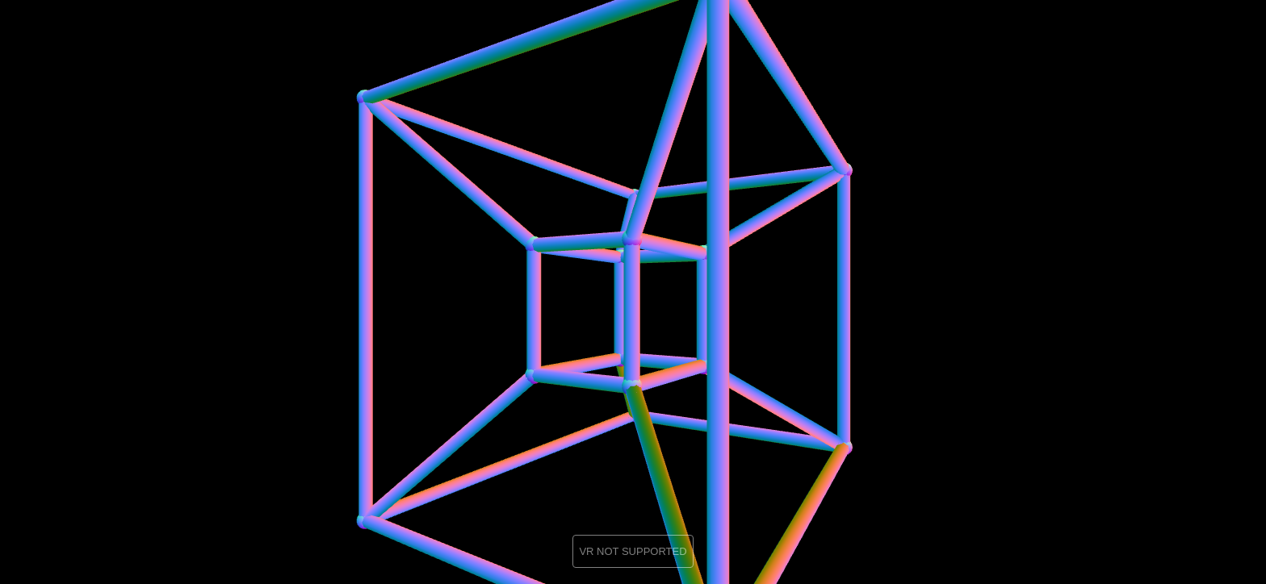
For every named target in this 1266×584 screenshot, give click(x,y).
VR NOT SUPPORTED (632, 551)
